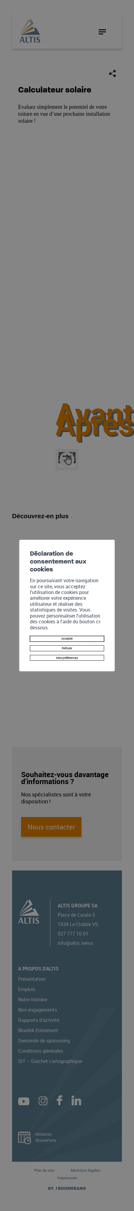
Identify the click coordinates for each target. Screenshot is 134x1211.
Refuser (67, 645)
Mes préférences (67, 657)
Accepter (67, 633)
